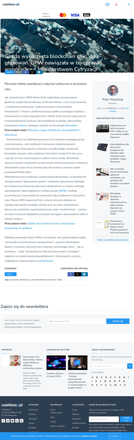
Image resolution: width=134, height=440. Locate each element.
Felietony (32, 414)
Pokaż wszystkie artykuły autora (112, 239)
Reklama (75, 414)
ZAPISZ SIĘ (118, 321)
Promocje (7, 349)
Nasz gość (33, 419)
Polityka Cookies (79, 423)
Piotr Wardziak (17, 47)
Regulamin (76, 419)
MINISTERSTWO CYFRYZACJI (45, 280)
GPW (33, 280)
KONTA (9, 72)
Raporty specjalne (57, 426)
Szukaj (53, 421)
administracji (45, 260)
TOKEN (59, 280)
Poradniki (32, 427)
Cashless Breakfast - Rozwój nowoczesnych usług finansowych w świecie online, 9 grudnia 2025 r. (77, 380)
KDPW (62, 190)
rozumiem (114, 436)
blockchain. (71, 125)
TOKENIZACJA (25, 280)
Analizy (31, 423)
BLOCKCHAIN (14, 280)
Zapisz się (126, 419)
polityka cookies (89, 436)
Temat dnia (33, 410)
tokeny (23, 125)
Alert (52, 417)
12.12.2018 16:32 (17, 49)
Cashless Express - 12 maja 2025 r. (56, 375)
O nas (74, 410)
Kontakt (75, 427)
